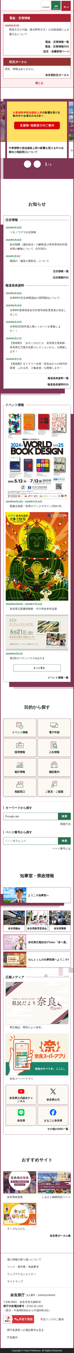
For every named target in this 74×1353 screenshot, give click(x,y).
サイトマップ (15, 1281)
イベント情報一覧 (57, 677)
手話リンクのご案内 (52, 1319)
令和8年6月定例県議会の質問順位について (35, 297)
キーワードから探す (19, 808)
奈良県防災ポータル (57, 75)
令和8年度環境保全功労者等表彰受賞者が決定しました (38, 312)
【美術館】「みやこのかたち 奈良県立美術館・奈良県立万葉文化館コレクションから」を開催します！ (38, 347)
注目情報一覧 (61, 271)
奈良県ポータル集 (60, 1235)
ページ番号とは (61, 848)
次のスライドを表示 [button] (37, 164)
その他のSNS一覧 (57, 1129)
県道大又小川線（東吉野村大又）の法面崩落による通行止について (39, 31)
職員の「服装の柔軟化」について (29, 261)
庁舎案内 (12, 1337)
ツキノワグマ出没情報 (23, 232)
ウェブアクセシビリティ (21, 1274)
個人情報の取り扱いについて (24, 1259)
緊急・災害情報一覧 (57, 42)
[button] (45, 5)
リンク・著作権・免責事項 (23, 1266)
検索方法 (65, 824)
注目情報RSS (61, 277)
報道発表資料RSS (58, 384)
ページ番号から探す (19, 832)
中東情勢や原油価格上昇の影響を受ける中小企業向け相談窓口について (36, 150)
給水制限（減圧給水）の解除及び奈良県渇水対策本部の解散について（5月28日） (38, 246)
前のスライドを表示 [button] (27, 164)
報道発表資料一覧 (58, 378)
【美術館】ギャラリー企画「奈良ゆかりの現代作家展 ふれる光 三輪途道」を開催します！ (38, 365)
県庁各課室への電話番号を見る (25, 1330)
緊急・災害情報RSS (57, 46)
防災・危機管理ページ (56, 51)
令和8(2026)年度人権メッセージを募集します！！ (35, 328)
